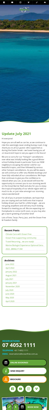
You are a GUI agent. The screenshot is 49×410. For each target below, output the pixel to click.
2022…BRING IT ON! (14, 249)
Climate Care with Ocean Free (18, 234)
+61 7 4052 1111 (21, 350)
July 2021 (9, 279)
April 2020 (10, 301)
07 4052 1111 (19, 344)
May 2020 (10, 297)
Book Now (33, 407)
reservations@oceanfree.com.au (23, 354)
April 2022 (10, 268)
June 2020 (10, 294)
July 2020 (9, 290)
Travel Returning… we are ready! (20, 241)
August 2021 (11, 275)
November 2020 (13, 286)
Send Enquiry (17, 371)
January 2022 (11, 271)
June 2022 (10, 264)
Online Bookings (19, 362)
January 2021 (11, 283)
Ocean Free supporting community (21, 238)
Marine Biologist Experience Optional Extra (24, 245)
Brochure (15, 379)
